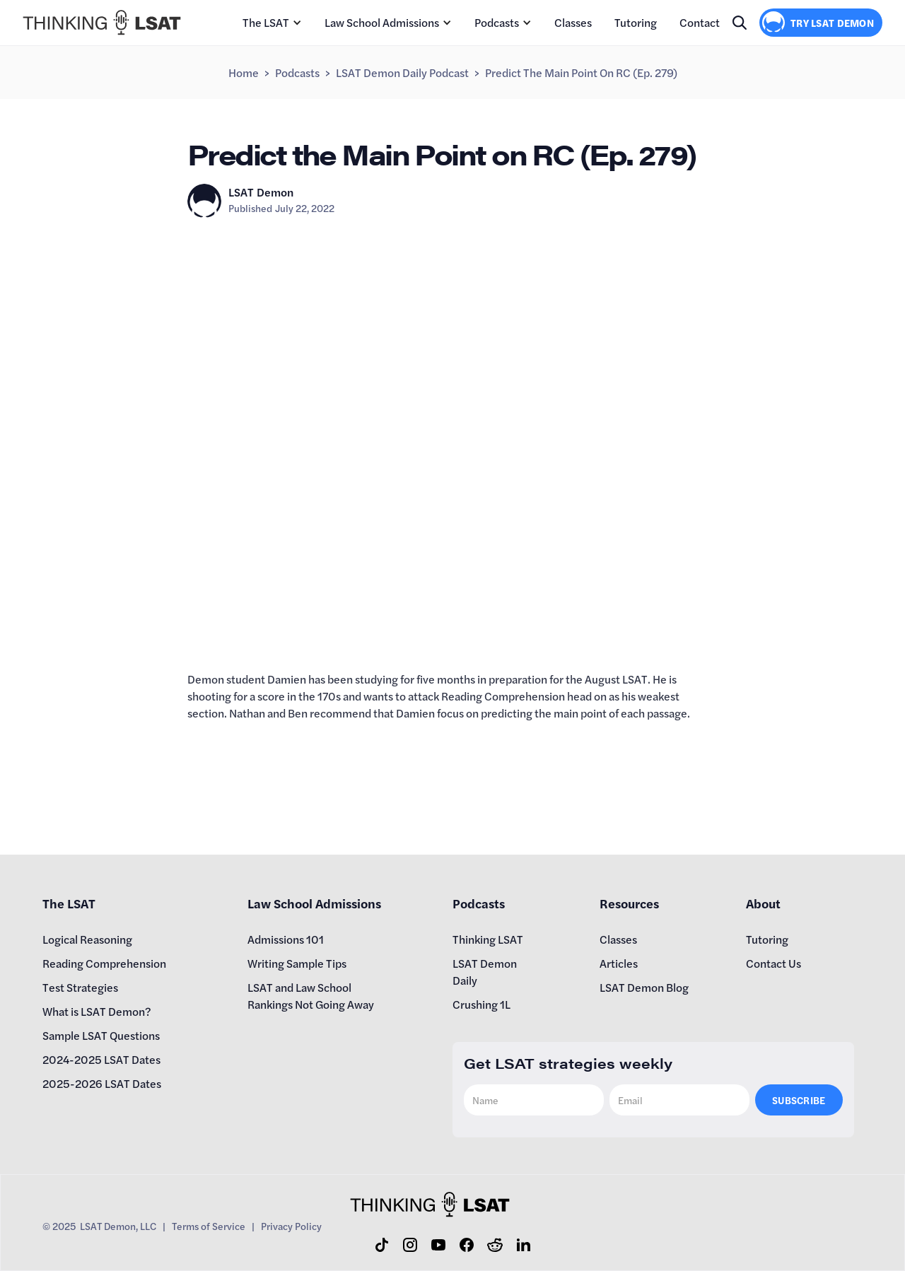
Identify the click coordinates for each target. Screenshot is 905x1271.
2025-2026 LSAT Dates (101, 1083)
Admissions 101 (285, 939)
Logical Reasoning (87, 939)
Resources (629, 903)
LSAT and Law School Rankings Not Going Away (310, 995)
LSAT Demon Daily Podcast (402, 72)
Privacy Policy (291, 1226)
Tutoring (635, 22)
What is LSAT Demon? (96, 1011)
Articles (619, 963)
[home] (102, 22)
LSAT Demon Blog (644, 987)
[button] (272, 22)
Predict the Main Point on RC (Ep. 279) (581, 72)
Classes (573, 22)
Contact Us (773, 963)
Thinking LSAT (487, 939)
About (763, 903)
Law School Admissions (382, 22)
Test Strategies (80, 987)
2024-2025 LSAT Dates (101, 1059)
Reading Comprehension (104, 963)
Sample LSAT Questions (101, 1035)
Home (243, 72)
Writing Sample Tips (296, 963)
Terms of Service (208, 1226)
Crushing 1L (481, 1004)
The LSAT (266, 22)
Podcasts (496, 22)
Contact (699, 22)
